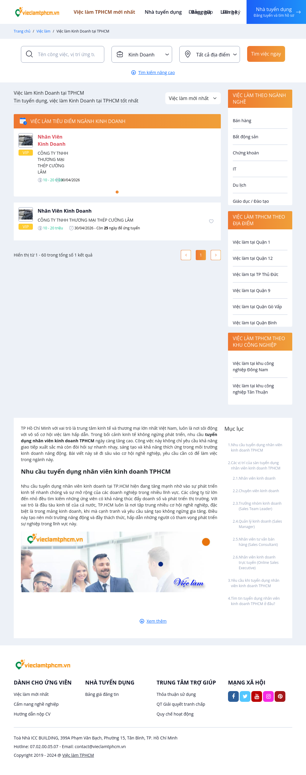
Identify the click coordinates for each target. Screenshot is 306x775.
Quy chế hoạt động (175, 714)
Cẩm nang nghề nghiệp (36, 704)
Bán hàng (242, 120)
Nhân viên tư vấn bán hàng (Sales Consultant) (258, 542)
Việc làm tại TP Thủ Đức (255, 274)
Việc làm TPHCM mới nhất (109, 12)
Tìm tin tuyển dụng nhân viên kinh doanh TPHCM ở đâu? (255, 601)
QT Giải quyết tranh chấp (181, 704)
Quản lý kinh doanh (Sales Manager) (260, 524)
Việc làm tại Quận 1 (251, 242)
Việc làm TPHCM (78, 755)
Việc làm (43, 31)
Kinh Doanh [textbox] (141, 54)
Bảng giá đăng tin (102, 694)
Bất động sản (245, 136)
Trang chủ (22, 31)
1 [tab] (117, 192)
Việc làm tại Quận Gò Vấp (257, 306)
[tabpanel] (117, 158)
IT (234, 169)
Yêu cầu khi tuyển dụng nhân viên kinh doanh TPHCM (255, 583)
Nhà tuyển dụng (167, 12)
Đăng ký (230, 12)
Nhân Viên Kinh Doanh (64, 211)
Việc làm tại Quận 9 (251, 290)
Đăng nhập (200, 12)
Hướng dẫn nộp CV (32, 714)
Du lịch (239, 185)
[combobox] (141, 54)
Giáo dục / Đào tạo (251, 201)
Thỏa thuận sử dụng (176, 694)
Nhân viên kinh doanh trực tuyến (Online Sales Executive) (259, 562)
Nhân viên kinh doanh (257, 478)
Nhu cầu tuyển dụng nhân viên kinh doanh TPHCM (256, 447)
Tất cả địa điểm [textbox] (213, 54)
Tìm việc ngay (266, 54)
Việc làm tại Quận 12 (253, 258)
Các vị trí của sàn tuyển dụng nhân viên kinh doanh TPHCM (255, 465)
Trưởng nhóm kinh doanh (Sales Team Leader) (260, 506)
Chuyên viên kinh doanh (259, 490)
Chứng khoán (246, 153)
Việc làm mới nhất (31, 694)
